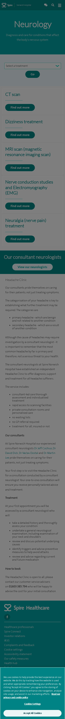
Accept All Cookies (32, 714)
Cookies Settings (32, 704)
